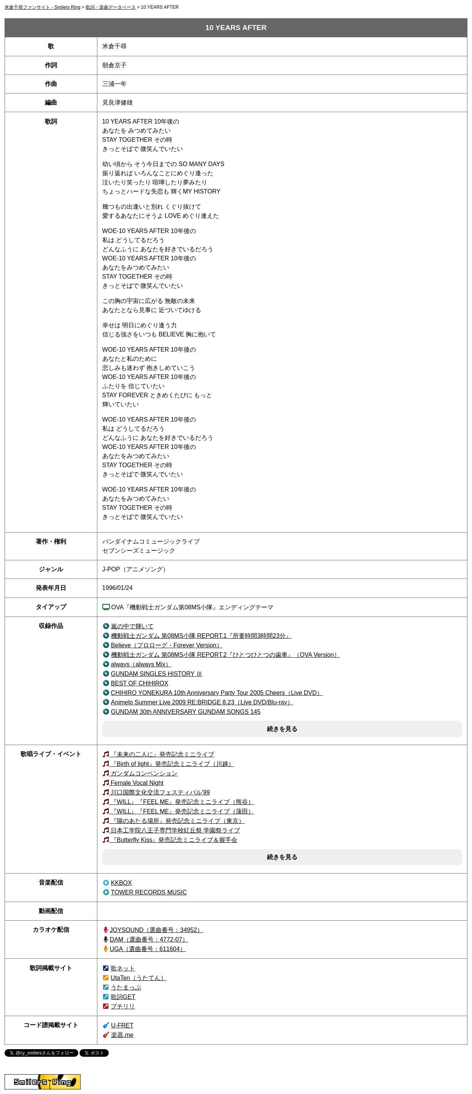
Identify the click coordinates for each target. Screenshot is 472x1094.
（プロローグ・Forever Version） (166, 645)
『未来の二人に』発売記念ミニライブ (161, 754)
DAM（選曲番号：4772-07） (149, 939)
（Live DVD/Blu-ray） (202, 702)
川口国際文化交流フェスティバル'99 (159, 792)
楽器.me (122, 1035)
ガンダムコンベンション (143, 773)
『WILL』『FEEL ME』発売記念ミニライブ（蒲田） (181, 811)
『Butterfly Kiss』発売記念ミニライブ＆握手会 (173, 840)
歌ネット (123, 968)
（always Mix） (141, 664)
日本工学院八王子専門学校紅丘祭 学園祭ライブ (174, 830)
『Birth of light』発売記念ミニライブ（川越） (171, 764)
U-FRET (122, 1025)
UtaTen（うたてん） (139, 978)
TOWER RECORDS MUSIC (149, 892)
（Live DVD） (217, 693)
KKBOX (121, 883)
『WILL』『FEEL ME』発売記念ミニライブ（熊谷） (181, 802)
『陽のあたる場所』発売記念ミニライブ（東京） (177, 821)
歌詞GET (123, 997)
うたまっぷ (126, 987)
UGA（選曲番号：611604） (148, 949)
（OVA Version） (225, 655)
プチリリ (123, 1006)
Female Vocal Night (136, 783)
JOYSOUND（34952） (156, 930)
